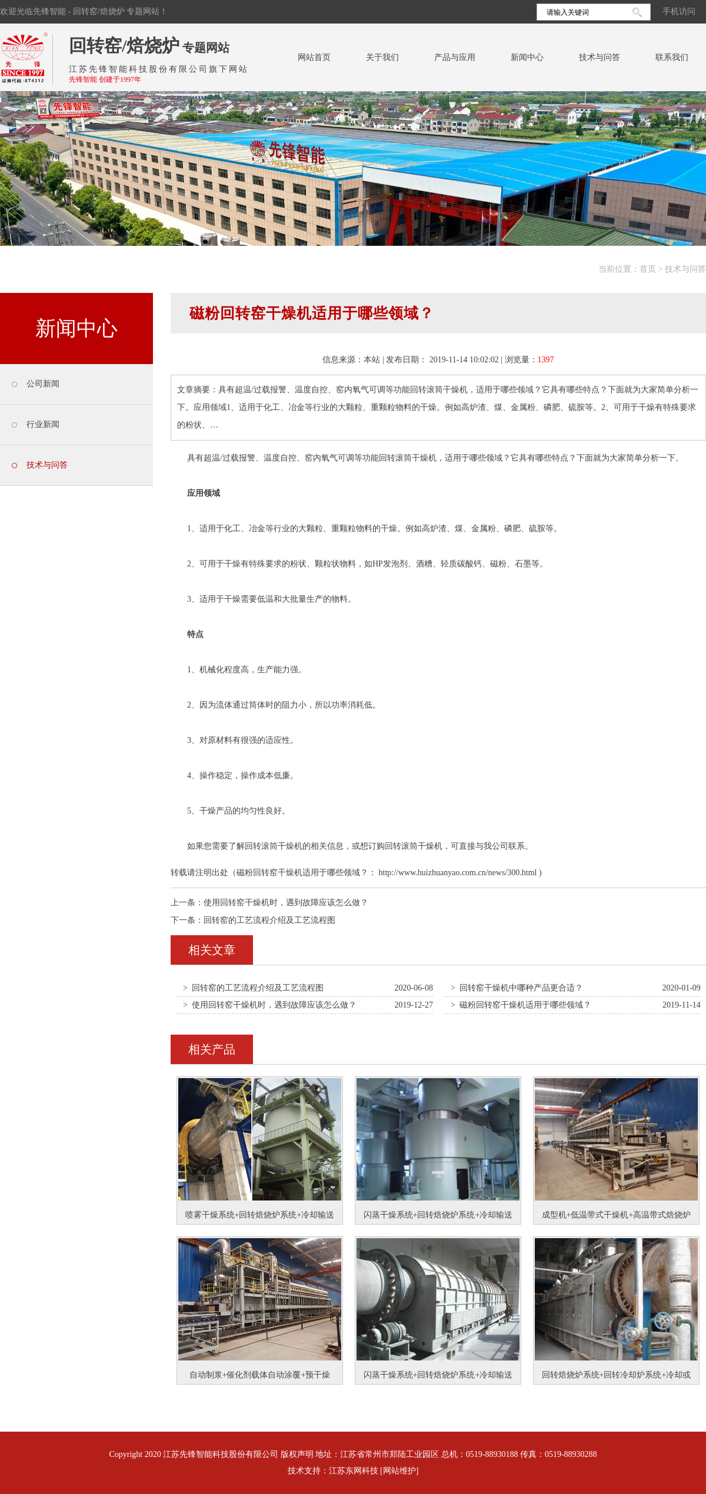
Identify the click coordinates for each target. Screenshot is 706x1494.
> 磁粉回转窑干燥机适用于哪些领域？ (521, 1005)
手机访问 (678, 11)
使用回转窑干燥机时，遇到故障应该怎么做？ (286, 902)
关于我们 (382, 57)
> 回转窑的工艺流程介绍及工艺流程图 (253, 987)
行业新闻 (42, 424)
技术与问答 (599, 57)
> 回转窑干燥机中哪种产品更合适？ (517, 987)
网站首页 (314, 57)
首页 (648, 269)
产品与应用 (454, 57)
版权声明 (297, 1454)
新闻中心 (527, 57)
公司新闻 (42, 383)
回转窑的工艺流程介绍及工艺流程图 (269, 920)
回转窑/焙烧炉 (124, 45)
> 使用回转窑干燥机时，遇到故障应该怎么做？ (270, 1005)
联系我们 (671, 57)
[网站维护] (399, 1470)
